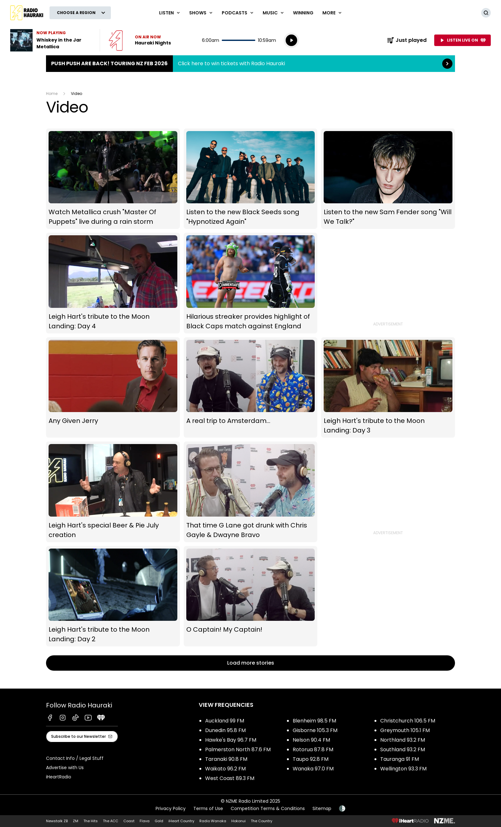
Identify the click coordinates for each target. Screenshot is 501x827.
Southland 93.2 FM (402, 749)
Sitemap (321, 808)
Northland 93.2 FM (402, 740)
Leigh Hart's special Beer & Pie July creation (113, 491)
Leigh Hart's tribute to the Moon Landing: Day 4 (113, 283)
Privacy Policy (171, 808)
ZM (75, 820)
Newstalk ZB (57, 820)
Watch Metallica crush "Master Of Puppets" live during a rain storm (113, 179)
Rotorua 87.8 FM (313, 749)
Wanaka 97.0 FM (313, 768)
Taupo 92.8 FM (310, 759)
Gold (159, 820)
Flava (145, 820)
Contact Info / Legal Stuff (75, 758)
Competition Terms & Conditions (268, 808)
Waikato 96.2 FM (225, 768)
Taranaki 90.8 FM (226, 759)
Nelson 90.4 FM (311, 740)
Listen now (140, 40)
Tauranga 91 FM (399, 759)
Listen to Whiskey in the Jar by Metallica (51, 40)
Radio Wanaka (212, 820)
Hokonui (238, 820)
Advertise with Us (65, 767)
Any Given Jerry (113, 387)
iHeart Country (181, 820)
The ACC (110, 820)
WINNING (303, 13)
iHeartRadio (58, 777)
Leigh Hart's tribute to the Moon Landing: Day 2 (113, 596)
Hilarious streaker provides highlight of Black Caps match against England (251, 283)
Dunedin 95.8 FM (225, 730)
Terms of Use (208, 808)
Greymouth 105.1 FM (405, 730)
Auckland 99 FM (224, 720)
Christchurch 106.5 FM (407, 720)
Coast (129, 820)
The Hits (90, 820)
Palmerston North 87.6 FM (238, 749)
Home (52, 93)
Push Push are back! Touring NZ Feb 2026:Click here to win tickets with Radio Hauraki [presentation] (250, 63)
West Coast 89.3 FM (229, 778)
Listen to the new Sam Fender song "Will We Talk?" (388, 179)
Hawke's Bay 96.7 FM (230, 740)
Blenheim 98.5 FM (314, 720)
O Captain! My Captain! (251, 596)
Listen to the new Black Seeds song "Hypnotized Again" (251, 179)
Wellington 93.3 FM (403, 768)
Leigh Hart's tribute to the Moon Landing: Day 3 (388, 387)
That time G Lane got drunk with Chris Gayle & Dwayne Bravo (251, 491)
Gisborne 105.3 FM (315, 730)
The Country (261, 820)
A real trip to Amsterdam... (251, 387)
